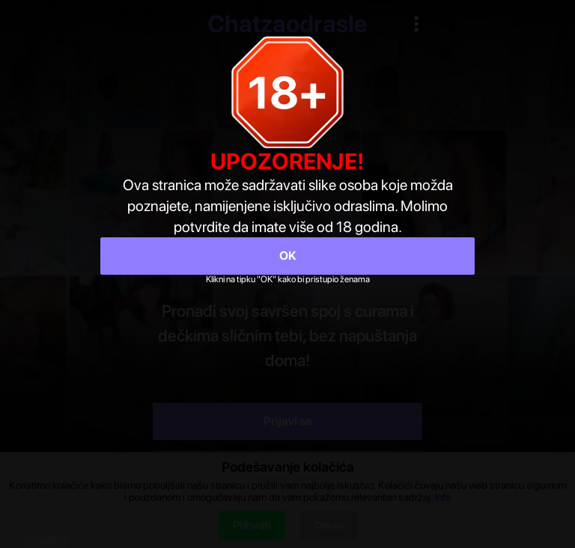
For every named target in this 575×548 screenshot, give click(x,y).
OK (287, 256)
